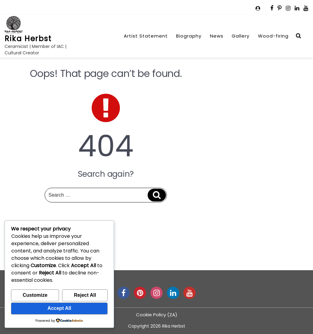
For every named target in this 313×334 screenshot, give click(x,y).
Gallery (240, 36)
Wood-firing (273, 36)
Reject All (85, 295)
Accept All (59, 308)
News (216, 36)
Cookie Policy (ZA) (156, 314)
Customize (35, 295)
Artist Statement (146, 36)
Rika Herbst (28, 39)
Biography (188, 36)
